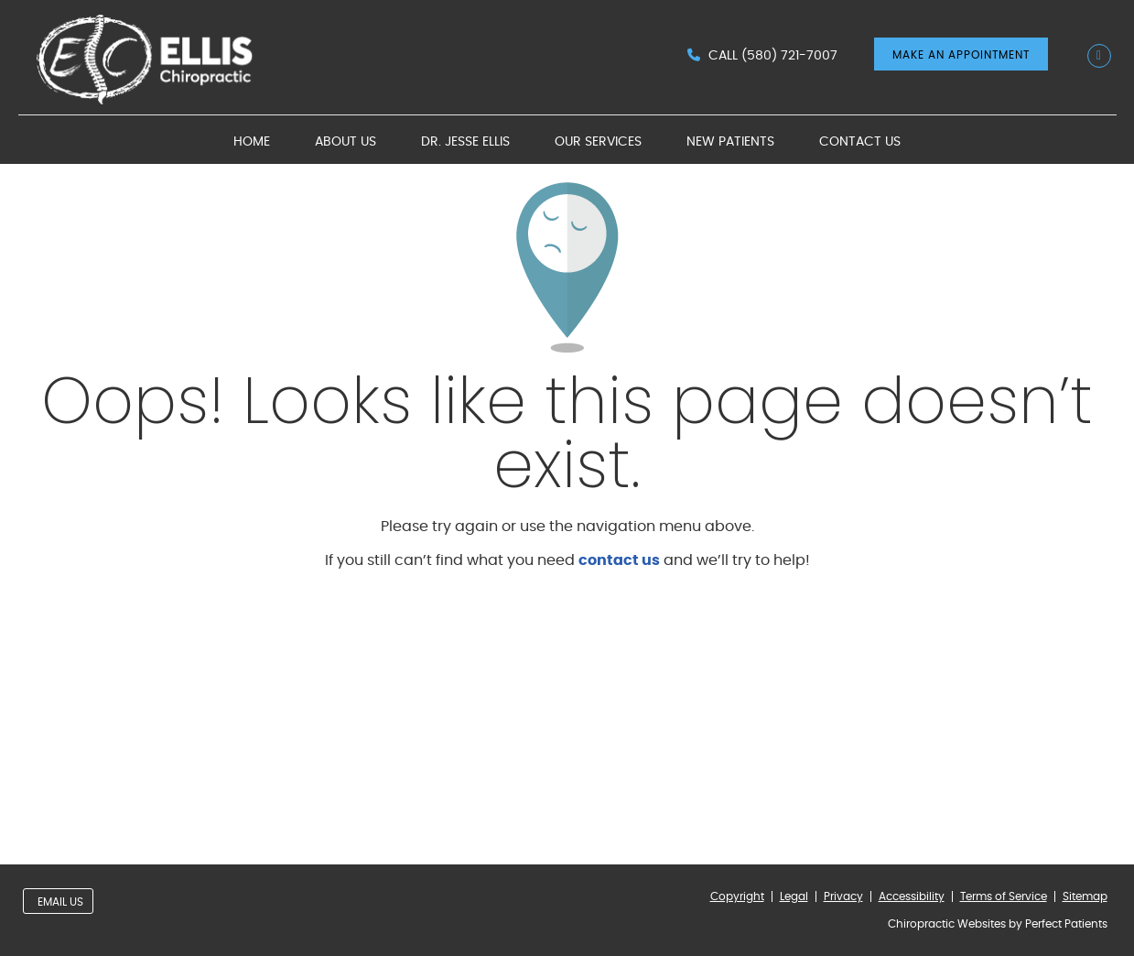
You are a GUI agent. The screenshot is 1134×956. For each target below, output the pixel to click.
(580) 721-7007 (789, 55)
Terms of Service (1003, 896)
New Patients (730, 142)
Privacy (843, 896)
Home (251, 142)
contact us (619, 560)
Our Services (598, 142)
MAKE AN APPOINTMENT (961, 54)
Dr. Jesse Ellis (465, 142)
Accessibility (912, 896)
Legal (794, 896)
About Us (345, 142)
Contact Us (860, 142)
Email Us (60, 901)
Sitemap (1085, 896)
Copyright (737, 896)
